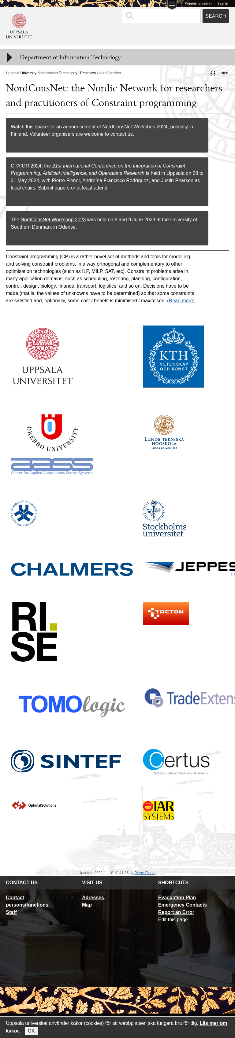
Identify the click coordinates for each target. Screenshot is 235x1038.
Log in (223, 4)
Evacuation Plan (177, 897)
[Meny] (9, 57)
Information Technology (58, 73)
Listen (223, 73)
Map (87, 904)
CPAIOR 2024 (26, 165)
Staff (11, 912)
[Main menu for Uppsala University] (172, 5)
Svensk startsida (198, 4)
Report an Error (176, 912)
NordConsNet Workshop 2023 (53, 219)
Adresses (93, 897)
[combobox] (161, 16)
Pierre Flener (144, 873)
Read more (181, 300)
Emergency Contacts (182, 904)
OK (31, 1030)
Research (88, 73)
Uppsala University (21, 73)
